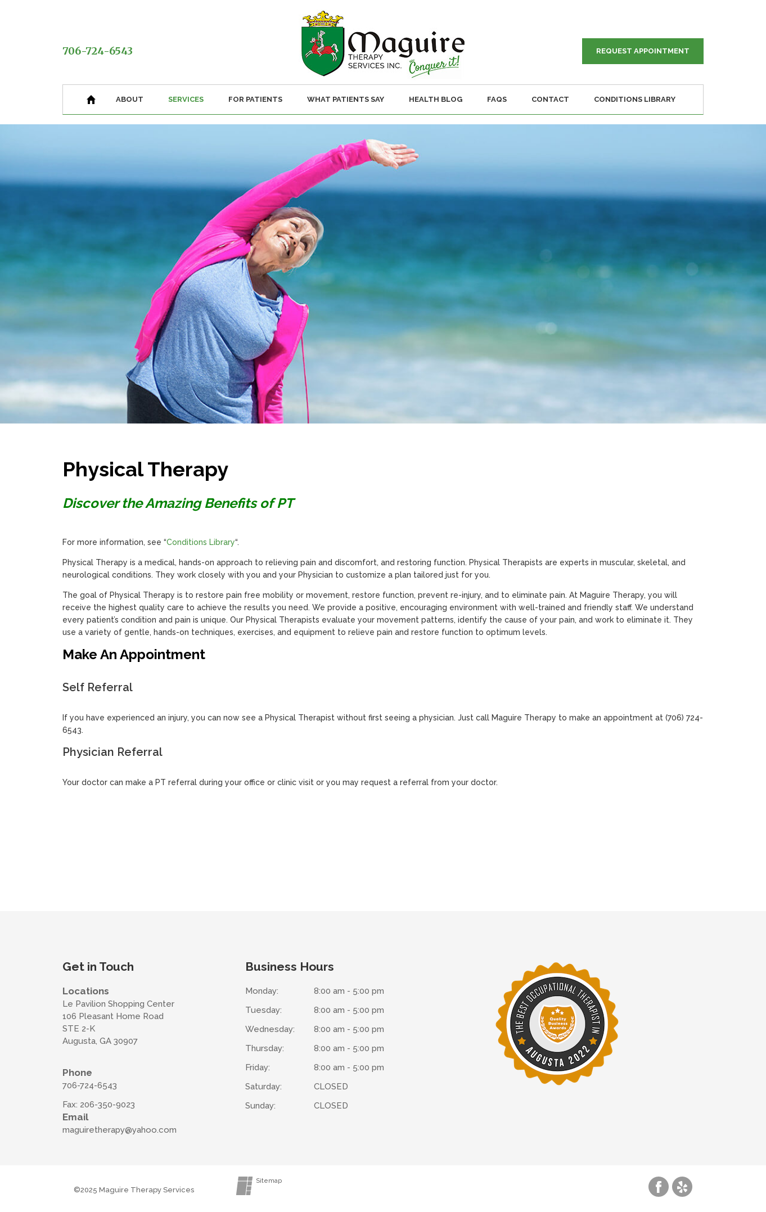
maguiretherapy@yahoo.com (119, 1130)
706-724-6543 (97, 50)
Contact (550, 99)
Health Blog (435, 99)
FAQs (497, 99)
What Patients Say (345, 99)
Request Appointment (643, 51)
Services (186, 99)
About (129, 99)
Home (91, 99)
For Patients (255, 99)
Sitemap (269, 1180)
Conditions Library (634, 99)
